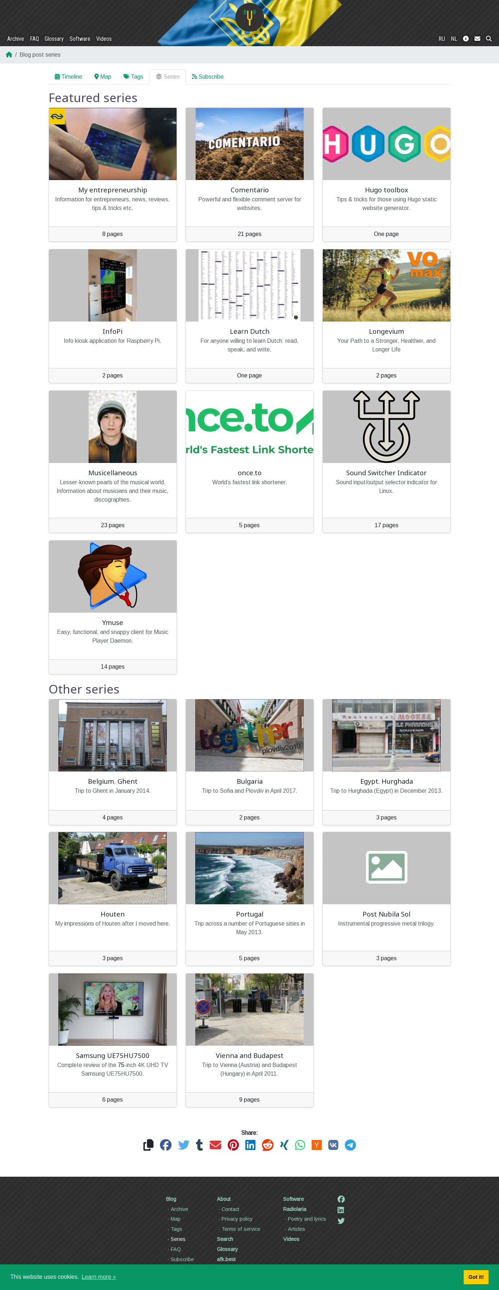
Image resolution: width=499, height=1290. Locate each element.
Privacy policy (235, 1219)
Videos (104, 38)
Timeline (68, 77)
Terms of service (238, 1229)
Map (102, 77)
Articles (294, 1229)
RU (441, 38)
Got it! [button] (476, 1277)
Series (168, 77)
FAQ (34, 38)
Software (80, 38)
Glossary (54, 38)
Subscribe (208, 77)
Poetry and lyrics (304, 1219)
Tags (133, 77)
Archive (15, 38)
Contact (228, 1209)
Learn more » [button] (99, 1277)
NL (454, 38)
